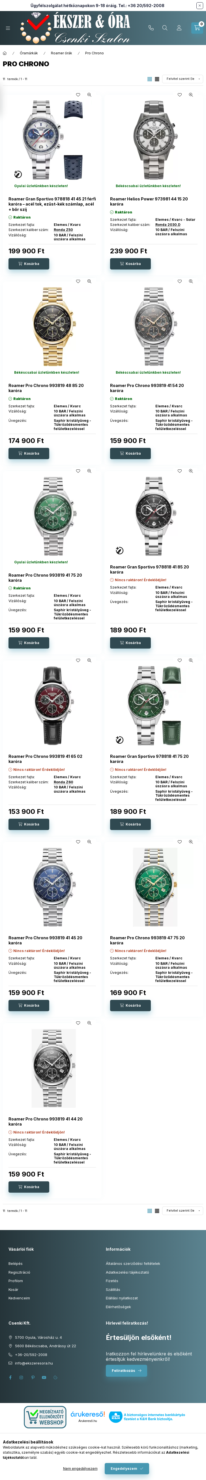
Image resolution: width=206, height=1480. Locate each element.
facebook (10, 1377)
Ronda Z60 (63, 782)
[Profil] (179, 28)
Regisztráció (19, 1272)
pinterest (32, 1377)
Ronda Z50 (63, 230)
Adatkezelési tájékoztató (127, 1272)
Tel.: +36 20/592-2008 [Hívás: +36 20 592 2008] (141, 5)
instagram (21, 1377)
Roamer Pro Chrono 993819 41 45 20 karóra (45, 940)
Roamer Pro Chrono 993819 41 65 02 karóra (45, 759)
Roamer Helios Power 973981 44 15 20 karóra (149, 201)
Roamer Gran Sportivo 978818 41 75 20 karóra (149, 759)
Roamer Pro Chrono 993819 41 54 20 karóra (147, 388)
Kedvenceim (19, 1298)
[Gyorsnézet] (89, 94)
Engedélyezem (124, 1468)
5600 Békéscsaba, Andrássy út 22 (45, 1346)
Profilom (15, 1280)
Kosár (13, 1289)
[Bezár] (199, 5)
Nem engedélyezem (80, 1468)
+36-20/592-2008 (151, 28)
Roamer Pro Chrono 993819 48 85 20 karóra (46, 388)
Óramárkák (29, 53)
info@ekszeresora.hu (34, 1363)
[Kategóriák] (8, 28)
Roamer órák (61, 53)
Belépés (15, 1263)
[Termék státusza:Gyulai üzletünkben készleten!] (41, 186)
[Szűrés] (5, 100)
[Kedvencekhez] (78, 94)
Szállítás (113, 1289)
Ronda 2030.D (168, 225)
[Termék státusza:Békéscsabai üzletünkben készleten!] (148, 186)
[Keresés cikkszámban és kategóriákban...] (165, 28)
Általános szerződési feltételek (133, 1263)
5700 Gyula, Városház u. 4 (38, 1337)
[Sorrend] (182, 79)
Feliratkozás (123, 1370)
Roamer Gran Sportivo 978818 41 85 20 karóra (149, 569)
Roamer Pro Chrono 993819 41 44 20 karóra (45, 1121)
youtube (44, 1377)
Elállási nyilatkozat (122, 1298)
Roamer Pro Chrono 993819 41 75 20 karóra (45, 578)
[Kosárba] (28, 264)
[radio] (157, 79)
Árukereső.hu (87, 1421)
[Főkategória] (5, 53)
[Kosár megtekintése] (197, 28)
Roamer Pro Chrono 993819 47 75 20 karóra (147, 940)
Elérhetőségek (118, 1306)
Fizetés (112, 1280)
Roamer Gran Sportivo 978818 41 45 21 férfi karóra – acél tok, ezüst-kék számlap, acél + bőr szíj (52, 203)
